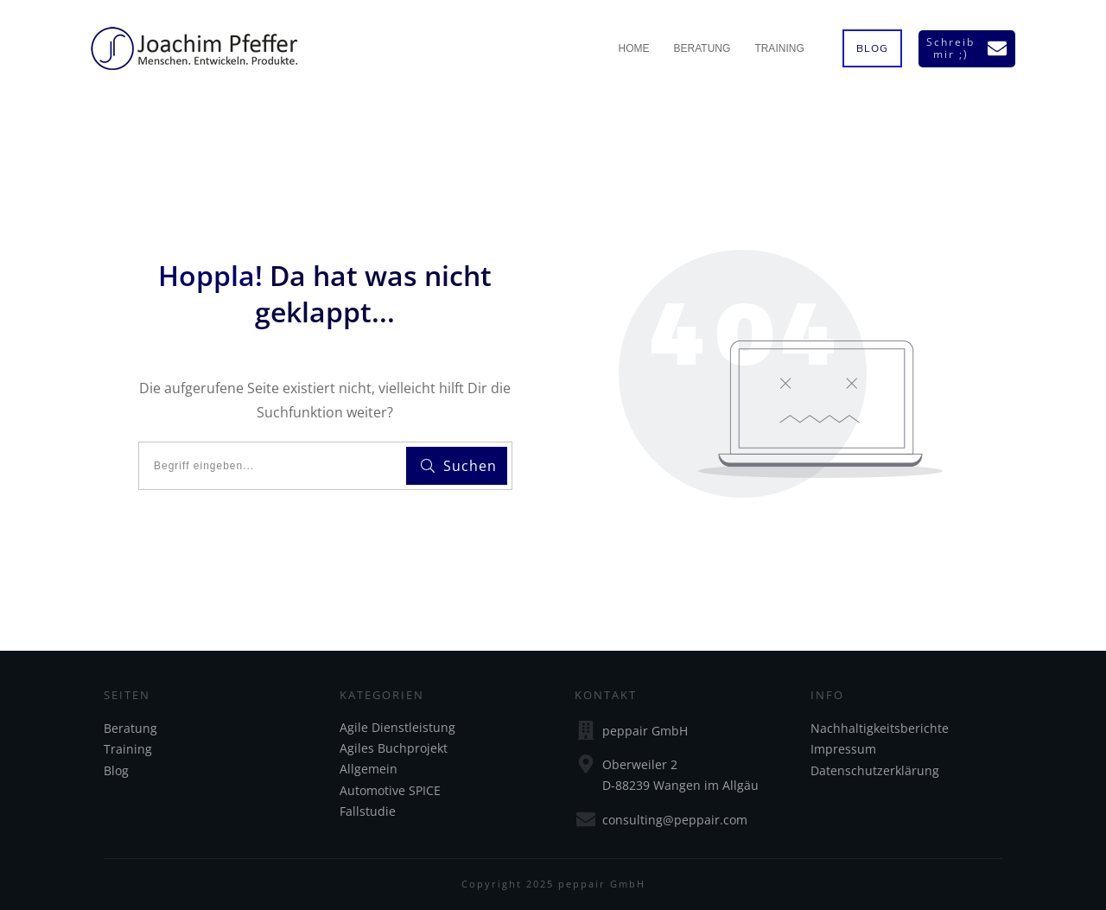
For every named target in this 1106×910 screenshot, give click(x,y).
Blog (116, 770)
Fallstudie (368, 811)
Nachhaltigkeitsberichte (879, 728)
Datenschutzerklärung (874, 770)
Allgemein (368, 768)
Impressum (843, 749)
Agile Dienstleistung (397, 727)
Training (128, 749)
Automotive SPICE (390, 790)
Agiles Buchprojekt (394, 748)
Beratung (130, 728)
